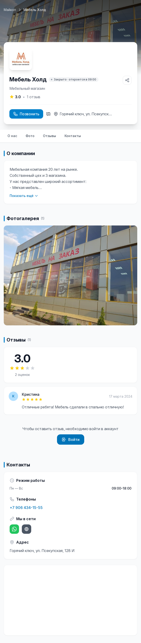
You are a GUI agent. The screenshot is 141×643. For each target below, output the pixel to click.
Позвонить (26, 114)
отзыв (33, 96)
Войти (71, 439)
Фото (30, 136)
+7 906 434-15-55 (26, 507)
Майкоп (10, 10)
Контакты (73, 136)
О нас (12, 136)
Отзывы (49, 136)
